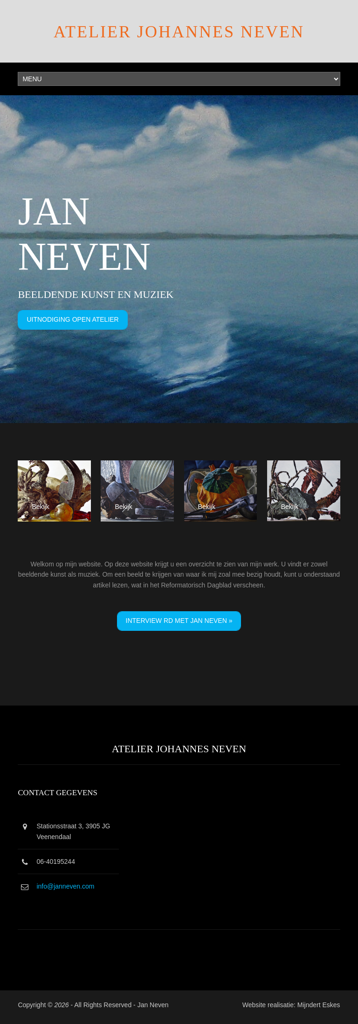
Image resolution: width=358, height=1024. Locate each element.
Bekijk (40, 506)
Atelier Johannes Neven (179, 31)
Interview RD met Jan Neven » (179, 620)
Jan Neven (153, 1005)
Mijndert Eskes (318, 1005)
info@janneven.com (65, 886)
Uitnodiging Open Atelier (72, 319)
